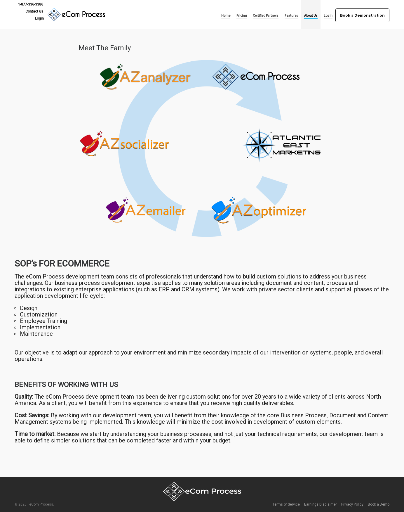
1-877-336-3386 (30, 4)
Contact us (34, 11)
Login (39, 18)
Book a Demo (378, 504)
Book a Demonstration (362, 15)
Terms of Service (286, 504)
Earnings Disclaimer (320, 504)
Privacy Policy (352, 504)
